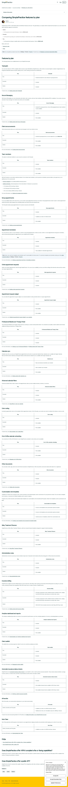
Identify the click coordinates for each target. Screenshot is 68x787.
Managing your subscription (27, 7)
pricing (8, 771)
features (13, 771)
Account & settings (16, 7)
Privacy (6, 780)
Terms (3, 780)
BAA (9, 780)
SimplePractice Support (6, 7)
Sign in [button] (64, 2)
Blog (60, 2)
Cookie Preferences (14, 780)
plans (4, 771)
